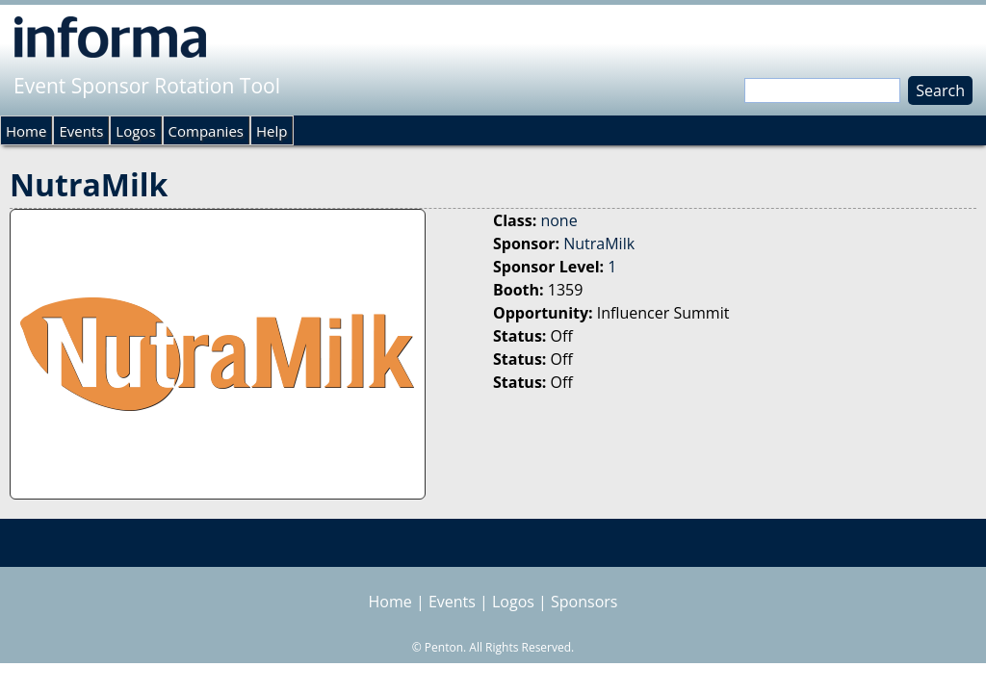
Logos (135, 131)
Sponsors (584, 601)
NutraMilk (599, 243)
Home (26, 131)
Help (271, 131)
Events (81, 131)
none (558, 220)
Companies (206, 131)
